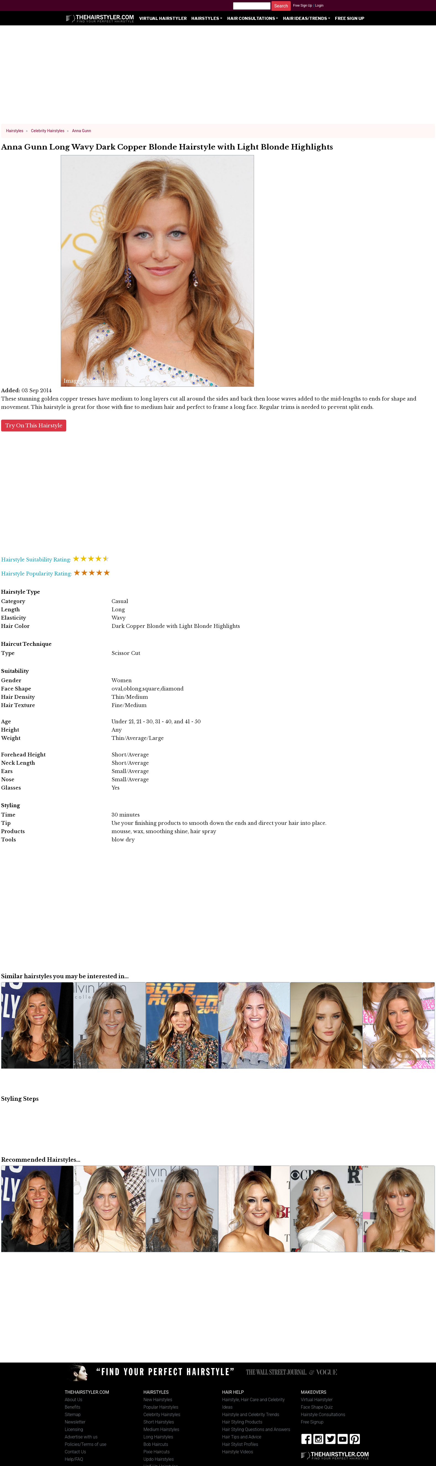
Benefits (72, 1407)
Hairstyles (205, 18)
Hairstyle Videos (237, 1451)
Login (319, 5)
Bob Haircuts (156, 1444)
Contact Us (75, 1451)
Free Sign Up (302, 5)
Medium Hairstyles (161, 1429)
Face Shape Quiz (317, 1407)
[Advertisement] (218, 77)
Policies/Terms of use (86, 1444)
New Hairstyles (158, 1399)
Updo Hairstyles (159, 1459)
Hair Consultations (251, 18)
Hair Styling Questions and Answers (256, 1429)
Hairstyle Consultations (323, 1414)
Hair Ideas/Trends (305, 18)
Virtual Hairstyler (163, 18)
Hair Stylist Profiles (240, 1444)
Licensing (74, 1429)
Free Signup (312, 1422)
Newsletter (75, 1422)
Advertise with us (81, 1437)
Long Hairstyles (158, 1437)
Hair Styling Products (242, 1422)
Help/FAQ (74, 1459)
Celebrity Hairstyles (162, 1414)
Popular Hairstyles (161, 1407)
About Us (74, 1399)
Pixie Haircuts (157, 1451)
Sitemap (73, 1414)
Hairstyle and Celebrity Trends (250, 1414)
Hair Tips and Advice (241, 1437)
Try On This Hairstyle (33, 425)
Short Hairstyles (159, 1422)
